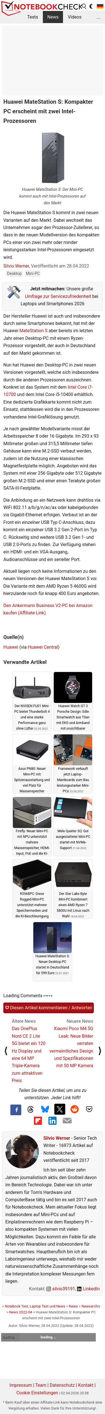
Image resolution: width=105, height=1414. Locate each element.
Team (40, 1385)
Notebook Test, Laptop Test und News (35, 1306)
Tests (32, 17)
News (53, 17)
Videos (74, 17)
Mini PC (33, 273)
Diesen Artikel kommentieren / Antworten (48, 1008)
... (98, 17)
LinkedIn (88, 1288)
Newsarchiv (90, 1306)
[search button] (84, 6)
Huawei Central (43, 647)
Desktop (14, 273)
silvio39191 (60, 1288)
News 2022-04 (20, 1312)
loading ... (10, 1337)
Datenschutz (62, 1385)
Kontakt (85, 1385)
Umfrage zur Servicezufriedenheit (58, 296)
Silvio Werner (16, 266)
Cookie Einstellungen (37, 1392)
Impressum (21, 1385)
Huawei (10, 647)
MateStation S (33, 330)
